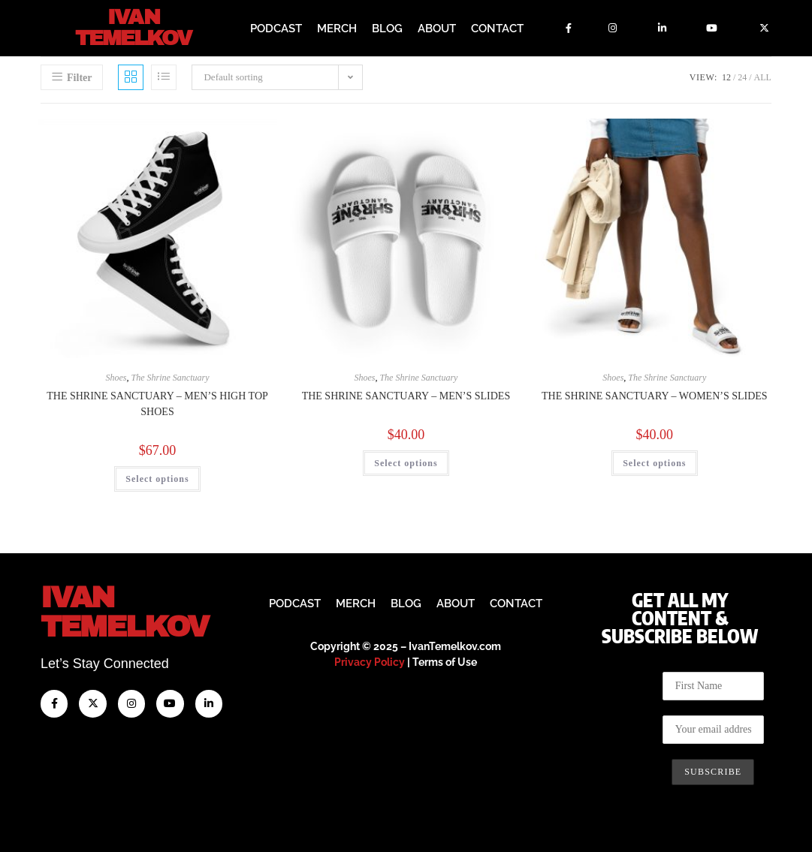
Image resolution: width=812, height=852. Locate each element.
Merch (337, 28)
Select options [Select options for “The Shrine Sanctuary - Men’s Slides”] (405, 461)
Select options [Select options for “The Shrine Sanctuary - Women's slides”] (654, 461)
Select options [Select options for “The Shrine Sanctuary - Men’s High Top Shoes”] (157, 477)
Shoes (116, 376)
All (762, 76)
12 (726, 76)
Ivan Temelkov (133, 28)
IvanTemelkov (124, 611)
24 (742, 76)
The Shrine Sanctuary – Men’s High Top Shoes (157, 402)
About (437, 28)
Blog (387, 28)
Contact (497, 28)
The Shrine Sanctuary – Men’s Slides (406, 394)
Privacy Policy (369, 661)
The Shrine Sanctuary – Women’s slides (655, 394)
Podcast (276, 28)
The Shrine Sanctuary (170, 376)
